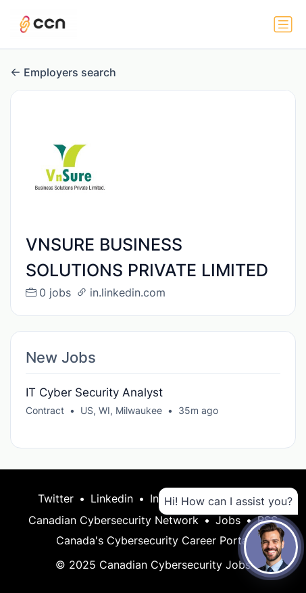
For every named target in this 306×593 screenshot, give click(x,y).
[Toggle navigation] (283, 24)
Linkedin (112, 498)
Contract (45, 410)
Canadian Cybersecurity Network (113, 520)
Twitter (56, 498)
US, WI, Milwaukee (121, 410)
